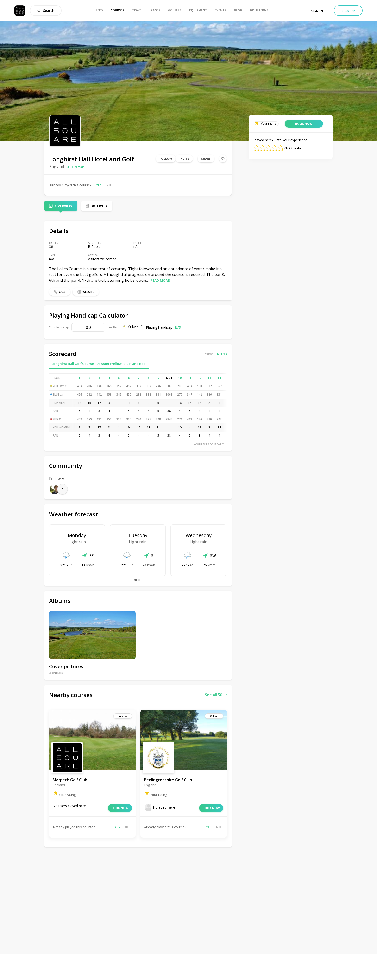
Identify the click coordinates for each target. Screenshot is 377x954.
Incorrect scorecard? (209, 444)
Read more (160, 280)
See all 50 (216, 694)
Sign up (348, 10)
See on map (75, 167)
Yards (209, 354)
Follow (165, 159)
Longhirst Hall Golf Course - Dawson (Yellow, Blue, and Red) (98, 363)
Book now (119, 808)
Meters (222, 354)
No (108, 185)
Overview (63, 205)
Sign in (317, 10)
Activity (99, 205)
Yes (98, 185)
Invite (184, 159)
